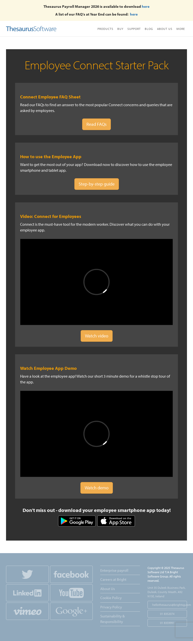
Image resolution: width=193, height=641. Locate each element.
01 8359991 (167, 623)
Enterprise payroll (114, 570)
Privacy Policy (111, 607)
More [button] (180, 29)
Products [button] (105, 29)
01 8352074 (167, 614)
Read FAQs (96, 124)
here (146, 6)
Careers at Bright (113, 579)
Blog (149, 29)
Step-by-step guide (97, 184)
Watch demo (97, 488)
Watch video (96, 336)
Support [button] (134, 29)
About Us (164, 29)
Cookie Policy (111, 597)
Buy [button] (120, 29)
